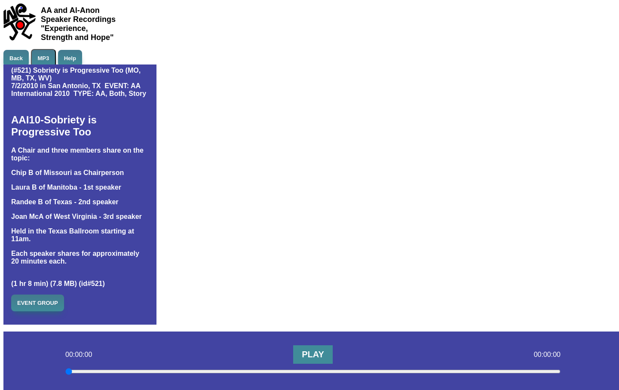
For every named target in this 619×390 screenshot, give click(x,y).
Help (70, 58)
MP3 (43, 58)
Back (16, 58)
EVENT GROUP (37, 303)
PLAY (313, 354)
